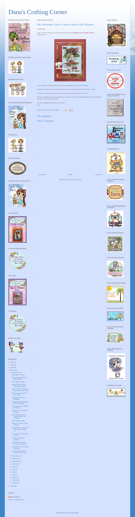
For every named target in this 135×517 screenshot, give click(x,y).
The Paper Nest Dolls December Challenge (19, 443)
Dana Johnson (15, 497)
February (15, 480)
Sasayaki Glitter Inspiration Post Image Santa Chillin (20, 389)
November (15, 456)
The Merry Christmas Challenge (18, 398)
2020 (12, 362)
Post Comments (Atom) (74, 179)
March (14, 477)
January (15, 483)
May (13, 472)
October (15, 458)
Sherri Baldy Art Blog (18, 375)
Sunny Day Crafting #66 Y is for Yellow (20, 394)
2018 (12, 367)
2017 (12, 370)
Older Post (98, 174)
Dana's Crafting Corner (37, 11)
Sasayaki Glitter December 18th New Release (20, 402)
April (13, 475)
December (15, 372)
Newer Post (42, 174)
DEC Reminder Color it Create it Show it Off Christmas (19, 416)
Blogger (76, 513)
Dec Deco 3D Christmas (80, 85)
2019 (12, 365)
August (14, 464)
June (14, 469)
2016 (12, 486)
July (13, 467)
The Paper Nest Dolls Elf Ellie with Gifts (19, 378)
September (15, 461)
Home (70, 174)
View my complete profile (16, 499)
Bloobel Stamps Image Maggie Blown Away (19, 385)
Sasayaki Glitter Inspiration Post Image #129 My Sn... (20, 429)
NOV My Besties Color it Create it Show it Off (19, 451)
